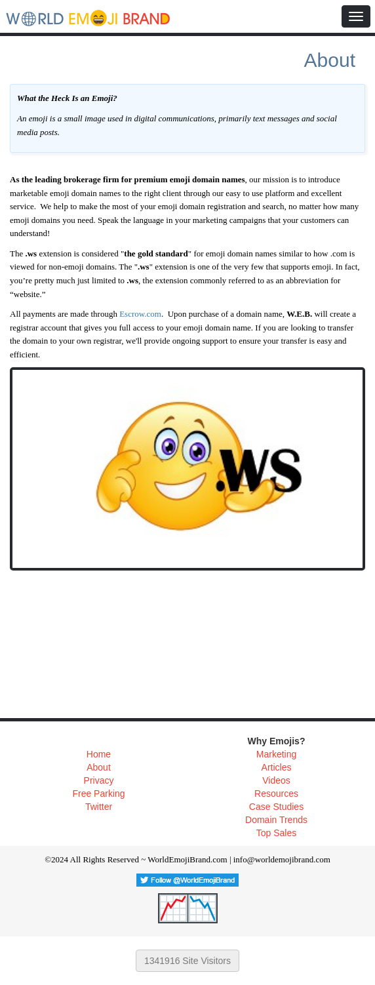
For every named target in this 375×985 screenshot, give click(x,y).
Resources (276, 793)
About (99, 767)
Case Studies (276, 806)
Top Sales (276, 833)
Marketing (276, 754)
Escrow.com (140, 314)
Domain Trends (276, 819)
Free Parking (98, 793)
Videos (276, 780)
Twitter (98, 806)
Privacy (99, 780)
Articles (277, 767)
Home (99, 754)
